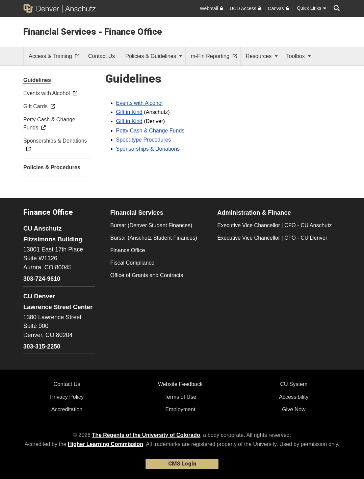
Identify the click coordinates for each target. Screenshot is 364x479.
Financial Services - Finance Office (92, 32)
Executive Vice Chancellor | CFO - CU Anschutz (274, 225)
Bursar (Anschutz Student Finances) (153, 238)
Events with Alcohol (139, 103)
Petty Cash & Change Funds (150, 130)
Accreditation (67, 409)
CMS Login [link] (182, 463)
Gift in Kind (129, 112)
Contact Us (66, 384)
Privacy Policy (67, 397)
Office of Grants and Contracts (146, 275)
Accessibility (293, 397)
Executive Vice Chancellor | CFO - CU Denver (272, 238)
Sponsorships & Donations (148, 149)
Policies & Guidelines (153, 56)
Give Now (293, 409)
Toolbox (298, 56)
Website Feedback (180, 384)
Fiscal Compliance (132, 263)
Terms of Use (180, 397)
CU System (293, 384)
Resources (262, 56)
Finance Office (127, 250)
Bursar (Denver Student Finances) (151, 225)
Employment (180, 409)
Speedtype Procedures (143, 140)
